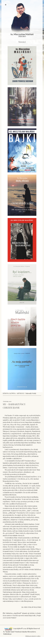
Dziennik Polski (30, 393)
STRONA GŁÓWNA (9, 393)
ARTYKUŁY (20, 393)
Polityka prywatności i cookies (32, 636)
